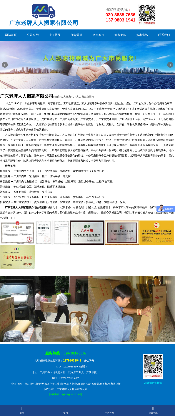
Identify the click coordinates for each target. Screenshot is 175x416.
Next (170, 65)
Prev (5, 65)
